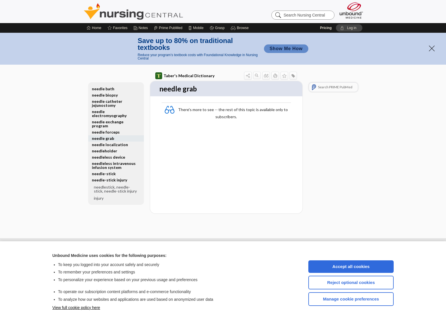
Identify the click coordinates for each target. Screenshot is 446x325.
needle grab (103, 138)
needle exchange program (107, 123)
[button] (240, 28)
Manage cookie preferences (351, 299)
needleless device (108, 157)
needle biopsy (105, 95)
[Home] (94, 28)
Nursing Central (155, 11)
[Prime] (168, 28)
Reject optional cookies (351, 282)
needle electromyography (109, 113)
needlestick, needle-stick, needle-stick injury (115, 189)
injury (99, 198)
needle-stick (104, 173)
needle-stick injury (109, 179)
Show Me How (286, 48)
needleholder (104, 150)
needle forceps (106, 132)
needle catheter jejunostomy (107, 103)
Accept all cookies (351, 266)
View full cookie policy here (76, 307)
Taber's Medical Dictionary (184, 75)
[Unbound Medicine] (351, 10)
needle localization (110, 144)
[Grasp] (217, 28)
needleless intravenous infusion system (114, 165)
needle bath (103, 88)
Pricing (326, 28)
